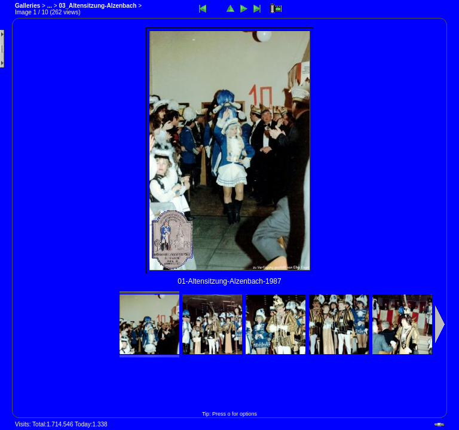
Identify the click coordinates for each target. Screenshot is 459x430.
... (49, 5)
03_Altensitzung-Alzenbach (97, 5)
